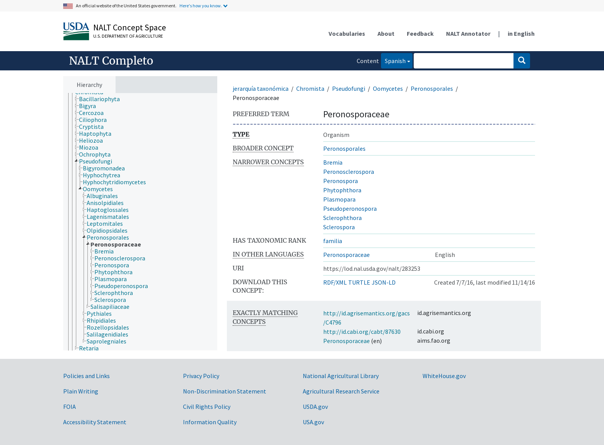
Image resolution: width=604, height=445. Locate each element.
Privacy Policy (201, 376)
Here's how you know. (201, 5)
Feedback (420, 33)
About (386, 33)
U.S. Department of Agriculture (128, 36)
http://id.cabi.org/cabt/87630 (362, 331)
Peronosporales (432, 88)
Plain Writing (80, 391)
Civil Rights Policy (206, 406)
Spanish (393, 60)
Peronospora (340, 181)
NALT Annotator (468, 33)
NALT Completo (111, 61)
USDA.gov (315, 406)
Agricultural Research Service (341, 391)
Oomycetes (388, 88)
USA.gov (313, 422)
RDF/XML (335, 282)
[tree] (140, 222)
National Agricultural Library (341, 376)
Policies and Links (86, 376)
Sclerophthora (342, 218)
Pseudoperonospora (350, 208)
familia (332, 241)
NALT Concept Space (129, 27)
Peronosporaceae (346, 254)
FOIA (69, 406)
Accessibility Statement (94, 422)
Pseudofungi (348, 88)
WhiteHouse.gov (444, 376)
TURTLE (359, 282)
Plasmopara (339, 199)
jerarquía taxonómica (261, 88)
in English (521, 33)
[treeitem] (103, 98)
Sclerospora (339, 227)
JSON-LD (384, 282)
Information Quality (210, 422)
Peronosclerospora (348, 171)
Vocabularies (347, 33)
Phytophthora (342, 190)
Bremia (332, 162)
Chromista (310, 88)
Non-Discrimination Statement (224, 391)
